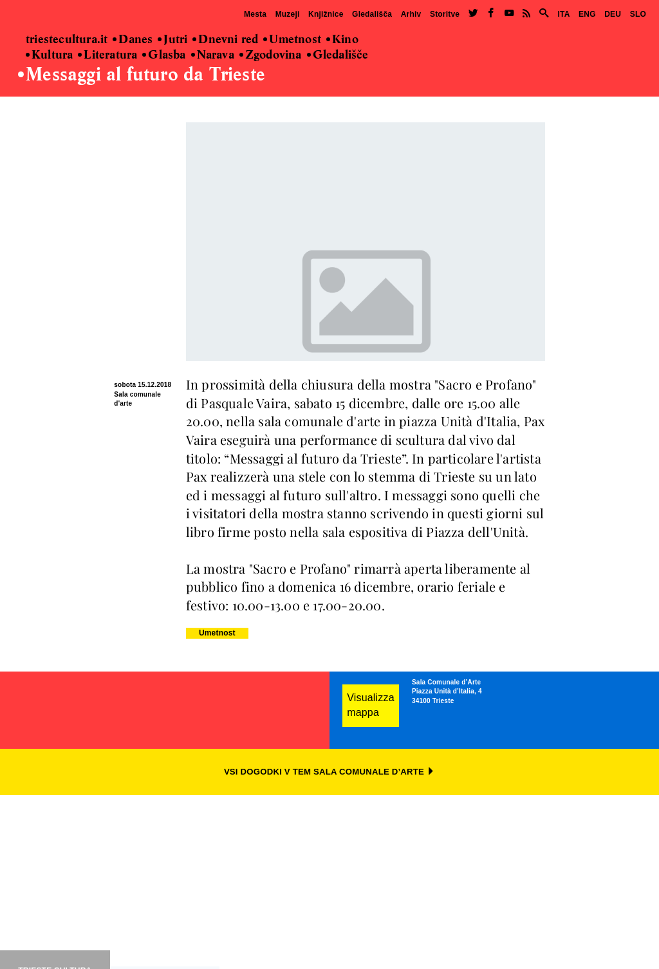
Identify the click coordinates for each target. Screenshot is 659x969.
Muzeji (287, 14)
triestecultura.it (66, 39)
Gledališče (338, 55)
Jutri (172, 39)
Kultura (49, 55)
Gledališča (372, 14)
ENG (587, 14)
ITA (563, 14)
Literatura (107, 55)
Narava (212, 55)
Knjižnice (325, 14)
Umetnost (292, 39)
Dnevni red (225, 39)
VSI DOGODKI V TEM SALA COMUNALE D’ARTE (329, 771)
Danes (133, 39)
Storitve (444, 14)
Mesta (255, 14)
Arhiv (411, 14)
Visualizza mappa (370, 705)
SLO (638, 14)
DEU (612, 14)
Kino (342, 39)
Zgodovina (270, 55)
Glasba (163, 55)
